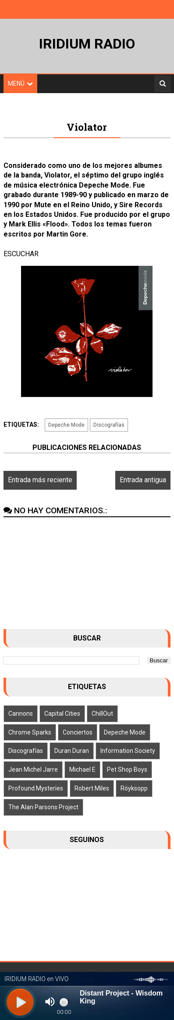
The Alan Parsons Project (43, 807)
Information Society (127, 750)
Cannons (20, 713)
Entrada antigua (143, 480)
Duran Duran (71, 750)
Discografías (108, 425)
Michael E (82, 769)
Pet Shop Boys (127, 769)
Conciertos (77, 732)
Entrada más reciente (40, 480)
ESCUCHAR (21, 254)
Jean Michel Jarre (33, 769)
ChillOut (102, 713)
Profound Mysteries (35, 788)
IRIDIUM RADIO (87, 43)
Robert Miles (92, 788)
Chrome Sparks (29, 732)
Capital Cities (62, 713)
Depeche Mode (66, 425)
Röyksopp (134, 788)
